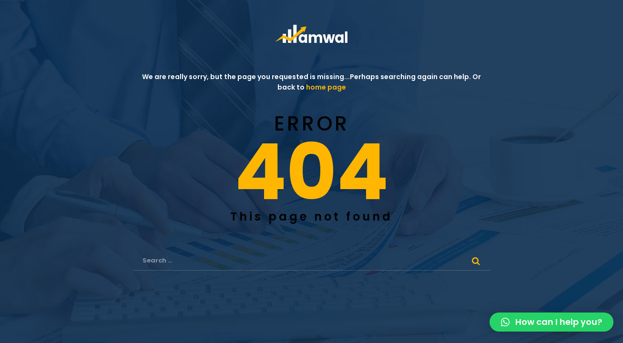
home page (326, 87)
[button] (551, 322)
